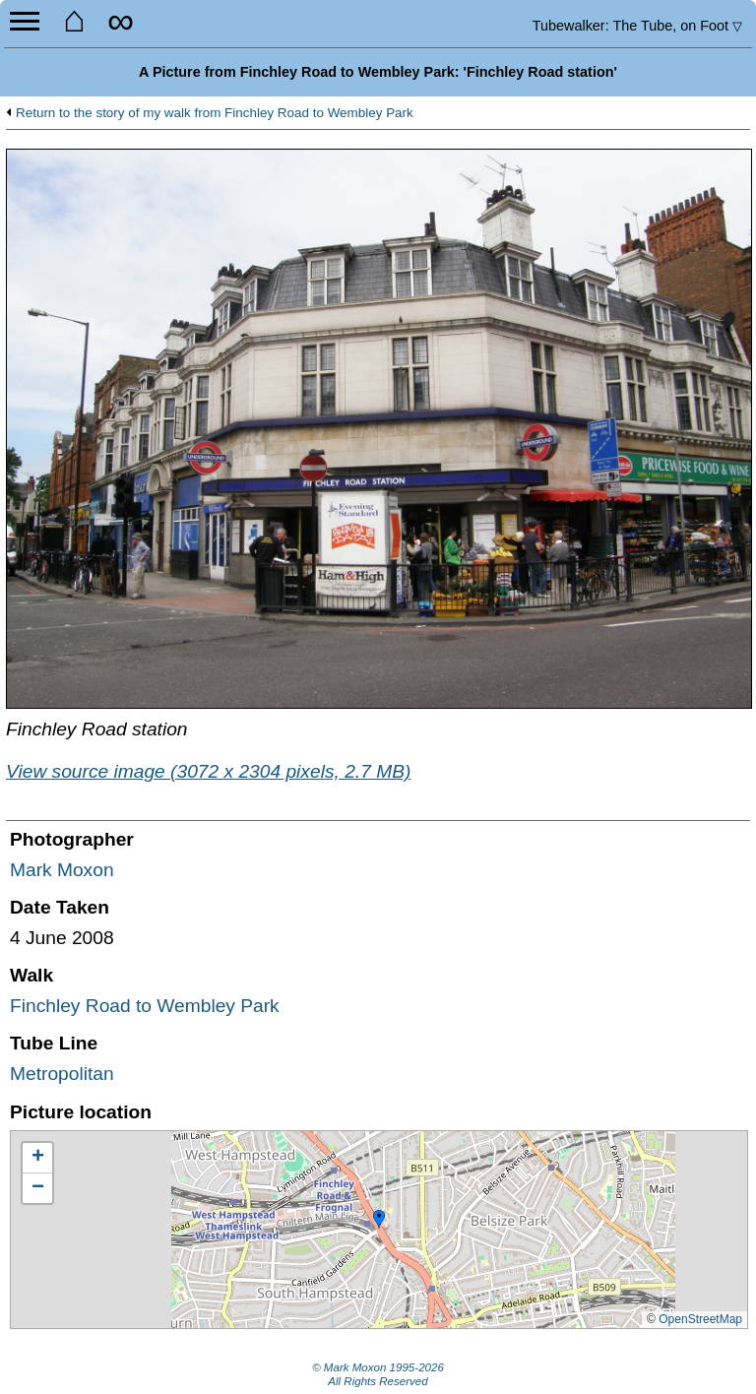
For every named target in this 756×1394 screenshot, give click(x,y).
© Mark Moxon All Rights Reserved (378, 1374)
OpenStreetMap (700, 1319)
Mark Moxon (62, 869)
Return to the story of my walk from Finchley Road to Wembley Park (214, 113)
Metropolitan (62, 1073)
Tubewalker (637, 25)
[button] (379, 1220)
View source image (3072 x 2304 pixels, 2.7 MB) (208, 771)
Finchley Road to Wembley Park (145, 1005)
